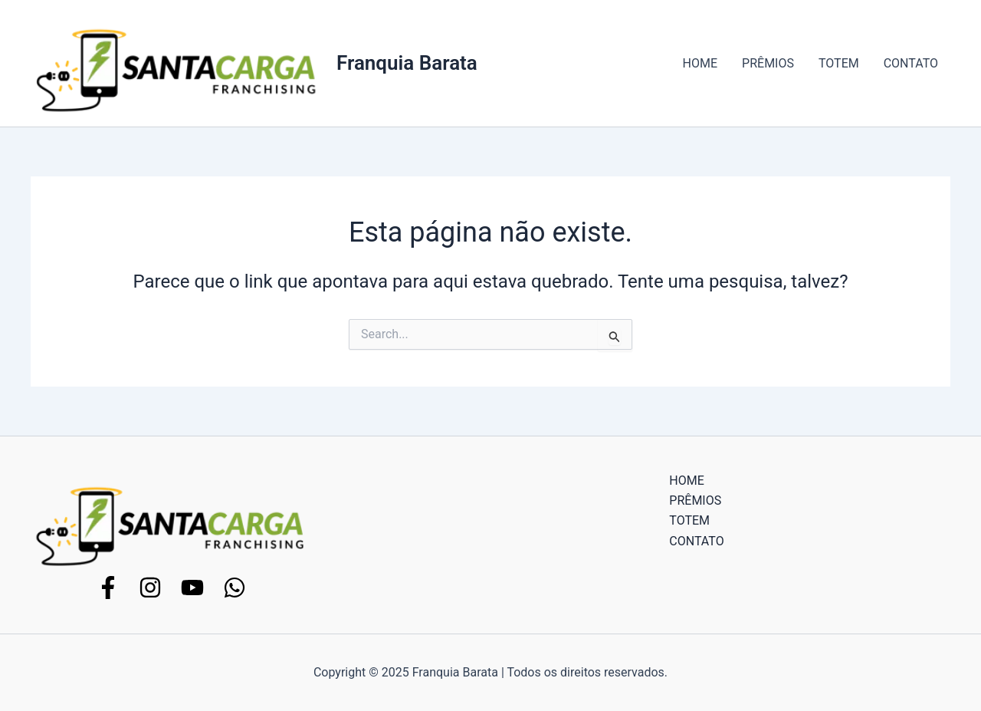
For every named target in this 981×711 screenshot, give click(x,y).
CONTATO (911, 63)
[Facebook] (108, 587)
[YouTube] (192, 587)
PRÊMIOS (768, 63)
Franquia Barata (406, 62)
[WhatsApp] (234, 587)
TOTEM (839, 63)
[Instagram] (150, 587)
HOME (700, 63)
